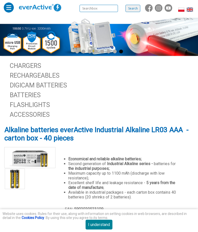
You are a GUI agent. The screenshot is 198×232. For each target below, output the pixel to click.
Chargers (25, 65)
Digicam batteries (38, 85)
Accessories (30, 114)
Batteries (25, 95)
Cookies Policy (33, 218)
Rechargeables (34, 75)
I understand (99, 224)
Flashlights (30, 104)
